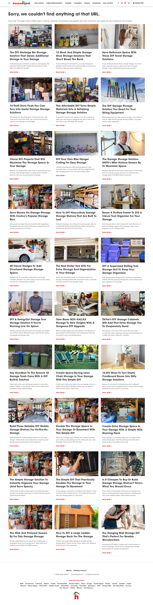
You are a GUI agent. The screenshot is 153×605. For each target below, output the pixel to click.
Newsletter (138, 3)
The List (128, 586)
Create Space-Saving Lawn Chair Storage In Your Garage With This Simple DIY (74, 376)
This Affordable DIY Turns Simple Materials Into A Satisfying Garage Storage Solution (76, 109)
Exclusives (39, 3)
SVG (98, 586)
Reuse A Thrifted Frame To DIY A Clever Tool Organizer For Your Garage (122, 216)
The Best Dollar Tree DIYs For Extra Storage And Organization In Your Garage (76, 269)
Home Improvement (54, 3)
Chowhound (29, 583)
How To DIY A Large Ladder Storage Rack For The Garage (74, 535)
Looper (128, 583)
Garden (68, 3)
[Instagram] (122, 3)
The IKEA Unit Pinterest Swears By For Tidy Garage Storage (28, 535)
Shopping (96, 3)
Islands (114, 583)
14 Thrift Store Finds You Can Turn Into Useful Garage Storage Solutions (30, 109)
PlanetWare (65, 586)
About (69, 570)
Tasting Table (106, 586)
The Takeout (64, 588)
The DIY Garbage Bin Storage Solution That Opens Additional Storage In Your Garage (29, 56)
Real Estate (108, 3)
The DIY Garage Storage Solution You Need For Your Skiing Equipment (119, 109)
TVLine (72, 588)
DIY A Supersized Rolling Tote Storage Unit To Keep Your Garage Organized (120, 269)
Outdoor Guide (54, 586)
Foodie (53, 583)
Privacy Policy (80, 570)
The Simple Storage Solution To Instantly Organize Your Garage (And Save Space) (29, 483)
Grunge (89, 583)
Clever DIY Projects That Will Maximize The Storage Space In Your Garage (29, 162)
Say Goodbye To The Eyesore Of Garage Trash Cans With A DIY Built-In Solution (29, 376)
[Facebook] (118, 3)
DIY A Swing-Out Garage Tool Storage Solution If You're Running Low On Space (28, 323)
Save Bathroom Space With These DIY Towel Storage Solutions (119, 56)
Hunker (107, 583)
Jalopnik (122, 583)
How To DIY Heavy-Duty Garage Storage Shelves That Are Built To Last (76, 216)
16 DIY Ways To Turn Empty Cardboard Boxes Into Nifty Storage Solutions (119, 376)
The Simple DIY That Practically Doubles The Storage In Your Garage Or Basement (75, 483)
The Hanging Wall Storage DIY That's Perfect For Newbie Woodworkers (121, 536)
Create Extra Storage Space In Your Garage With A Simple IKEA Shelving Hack (122, 430)
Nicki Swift (43, 586)
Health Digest (99, 583)
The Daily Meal (118, 586)
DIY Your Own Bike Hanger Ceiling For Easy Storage (72, 161)
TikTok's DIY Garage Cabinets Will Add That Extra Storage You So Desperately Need (122, 323)
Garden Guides (74, 583)
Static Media (64, 574)
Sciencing (74, 586)
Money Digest (33, 586)
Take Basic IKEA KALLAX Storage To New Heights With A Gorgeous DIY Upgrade (75, 323)
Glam (83, 583)
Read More (14, 72)
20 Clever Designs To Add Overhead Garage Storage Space (26, 269)
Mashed (23, 586)
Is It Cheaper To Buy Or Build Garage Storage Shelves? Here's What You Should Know (122, 483)
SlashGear (92, 586)
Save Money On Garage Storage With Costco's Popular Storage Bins (30, 216)
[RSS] (129, 3)
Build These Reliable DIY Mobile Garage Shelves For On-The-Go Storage (29, 429)
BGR (21, 583)
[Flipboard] (125, 3)
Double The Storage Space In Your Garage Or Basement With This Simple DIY (75, 429)
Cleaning (78, 3)
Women (79, 588)
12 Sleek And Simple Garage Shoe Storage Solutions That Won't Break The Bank (74, 56)
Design (87, 3)
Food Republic (62, 583)
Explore (46, 583)
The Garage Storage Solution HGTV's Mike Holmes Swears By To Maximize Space (121, 162)
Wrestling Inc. (88, 588)
